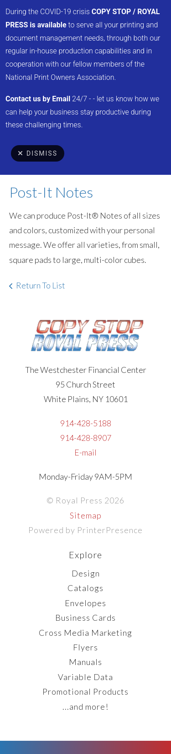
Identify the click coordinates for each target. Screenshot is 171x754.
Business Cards (85, 618)
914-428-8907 (85, 438)
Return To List (40, 285)
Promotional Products (85, 691)
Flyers (85, 647)
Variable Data (85, 677)
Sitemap (86, 515)
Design (86, 573)
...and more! (85, 707)
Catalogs (85, 588)
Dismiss (37, 153)
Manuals (85, 662)
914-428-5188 (85, 423)
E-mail (85, 452)
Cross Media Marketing (85, 633)
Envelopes (85, 603)
